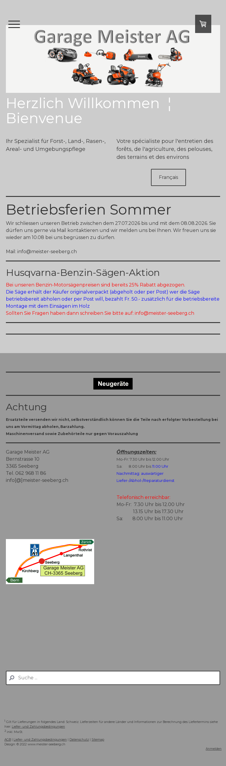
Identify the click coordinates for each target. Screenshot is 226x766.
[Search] (113, 678)
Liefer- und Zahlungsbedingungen (38, 727)
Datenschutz (79, 740)
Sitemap (98, 740)
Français (168, 177)
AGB (7, 740)
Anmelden (214, 749)
